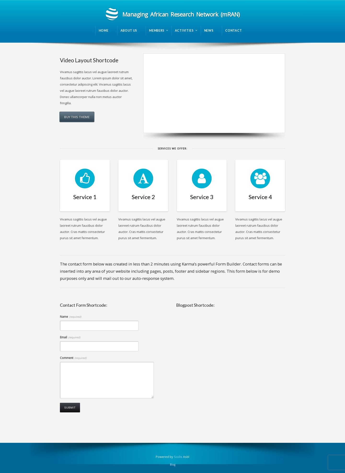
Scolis (178, 457)
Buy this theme (77, 117)
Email (70, 337)
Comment (73, 358)
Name (70, 317)
